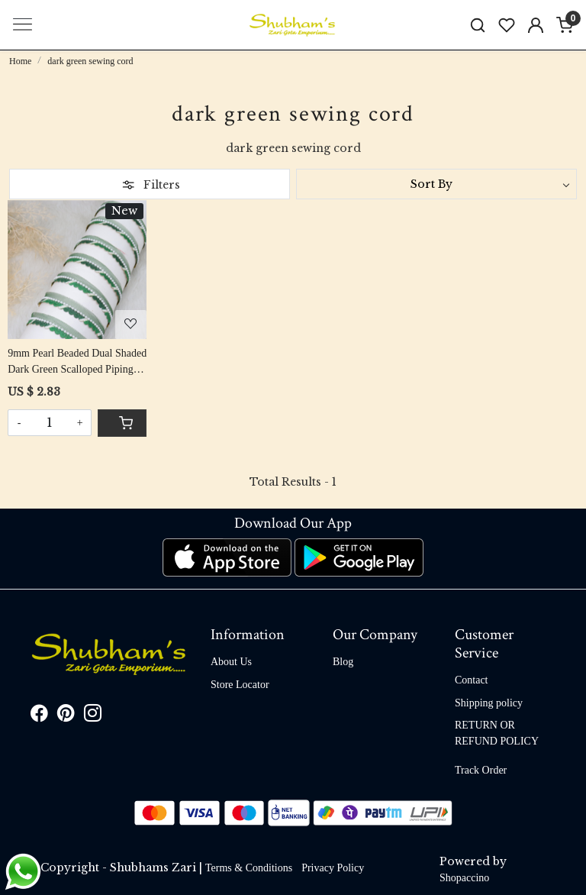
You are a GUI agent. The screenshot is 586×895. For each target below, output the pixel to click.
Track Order (481, 770)
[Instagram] (93, 716)
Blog (343, 661)
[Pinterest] (66, 716)
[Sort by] (436, 184)
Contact (471, 680)
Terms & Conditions (248, 868)
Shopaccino (464, 878)
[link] (477, 25)
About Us (231, 661)
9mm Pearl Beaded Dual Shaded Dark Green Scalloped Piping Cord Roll (77, 362)
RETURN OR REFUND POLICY (497, 733)
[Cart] (122, 423)
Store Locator (240, 684)
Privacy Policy (332, 868)
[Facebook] (39, 716)
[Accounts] (535, 25)
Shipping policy (489, 703)
